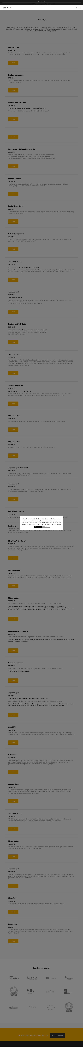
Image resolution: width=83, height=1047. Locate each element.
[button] (80, 8)
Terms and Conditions (33, 4)
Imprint (41, 4)
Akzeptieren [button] (38, 527)
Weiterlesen (46, 527)
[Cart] (76, 7)
